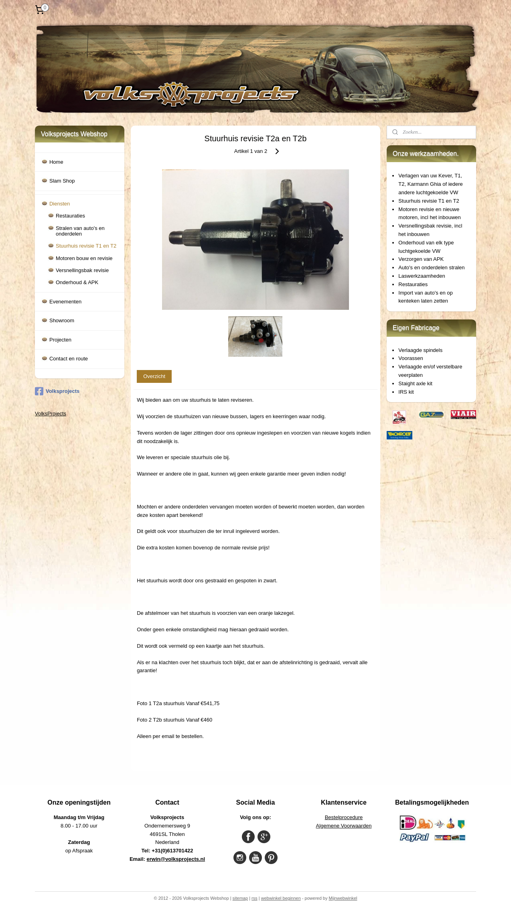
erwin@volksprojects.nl (176, 859)
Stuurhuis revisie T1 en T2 (86, 246)
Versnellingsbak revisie (82, 270)
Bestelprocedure (344, 817)
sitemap (240, 898)
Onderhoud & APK (77, 282)
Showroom (61, 320)
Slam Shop (62, 181)
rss (254, 898)
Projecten (60, 340)
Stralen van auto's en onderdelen (80, 231)
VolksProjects (50, 414)
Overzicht (154, 376)
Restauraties (70, 216)
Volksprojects (57, 391)
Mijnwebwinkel (343, 898)
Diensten (59, 204)
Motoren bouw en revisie (84, 258)
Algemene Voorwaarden (344, 826)
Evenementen (65, 302)
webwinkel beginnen (281, 898)
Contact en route (68, 359)
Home (56, 162)
